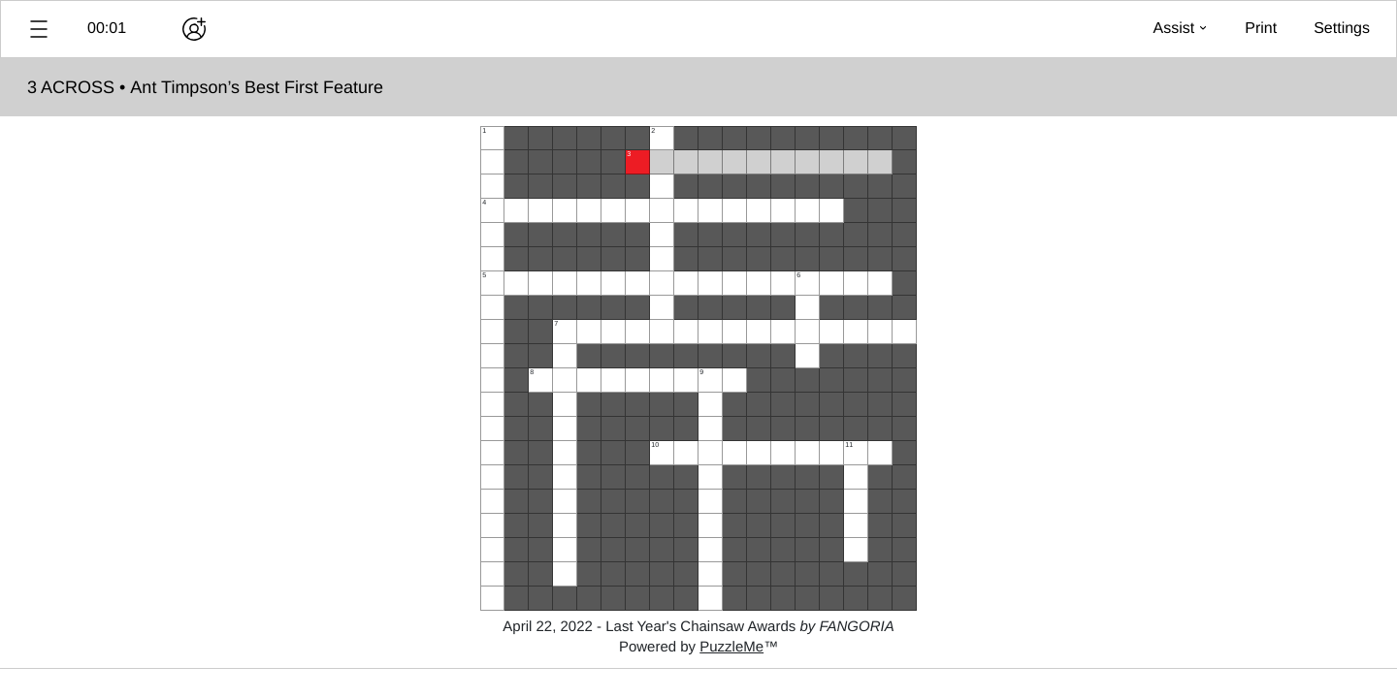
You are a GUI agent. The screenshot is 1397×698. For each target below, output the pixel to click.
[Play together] (194, 29)
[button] (39, 29)
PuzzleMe (731, 647)
